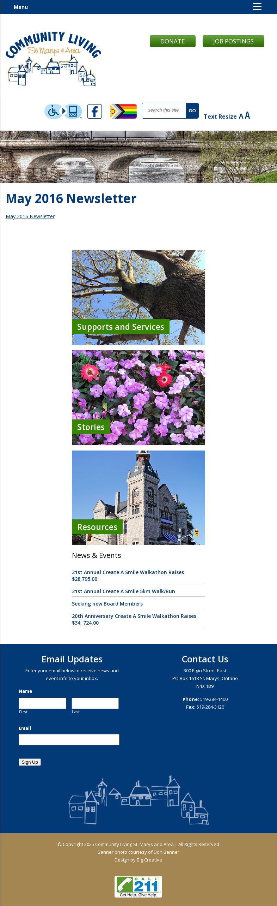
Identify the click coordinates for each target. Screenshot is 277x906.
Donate (172, 41)
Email (25, 728)
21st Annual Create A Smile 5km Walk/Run (123, 591)
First (23, 711)
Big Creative (149, 860)
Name (25, 691)
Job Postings (233, 41)
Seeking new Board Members (107, 603)
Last (76, 711)
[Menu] (257, 6)
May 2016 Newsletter (30, 216)
